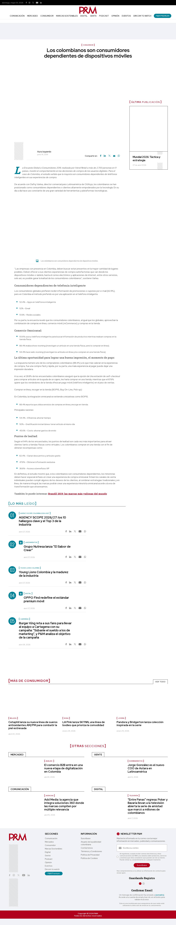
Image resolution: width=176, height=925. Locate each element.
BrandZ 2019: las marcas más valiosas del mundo (77, 493)
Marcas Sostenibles (67, 16)
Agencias (49, 796)
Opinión (115, 16)
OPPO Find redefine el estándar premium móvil (46, 599)
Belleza (13, 718)
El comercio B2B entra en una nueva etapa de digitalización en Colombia (63, 768)
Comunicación (17, 16)
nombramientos (135, 761)
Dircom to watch (142, 16)
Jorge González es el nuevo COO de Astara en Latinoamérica (146, 768)
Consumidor (47, 16)
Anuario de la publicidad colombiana (91, 843)
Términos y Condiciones (91, 851)
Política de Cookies (89, 858)
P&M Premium (162, 15)
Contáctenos (87, 848)
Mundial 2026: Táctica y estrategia (146, 158)
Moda (66, 718)
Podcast (104, 16)
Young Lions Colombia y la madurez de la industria (43, 574)
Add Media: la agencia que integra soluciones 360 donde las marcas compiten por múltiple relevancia (64, 804)
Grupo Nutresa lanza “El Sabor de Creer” (47, 548)
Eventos (126, 16)
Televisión (133, 796)
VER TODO (160, 682)
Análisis (49, 761)
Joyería (121, 718)
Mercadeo (32, 16)
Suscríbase (85, 838)
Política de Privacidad (90, 855)
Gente (93, 16)
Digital (84, 16)
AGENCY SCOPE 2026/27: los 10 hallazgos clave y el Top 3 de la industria (42, 521)
